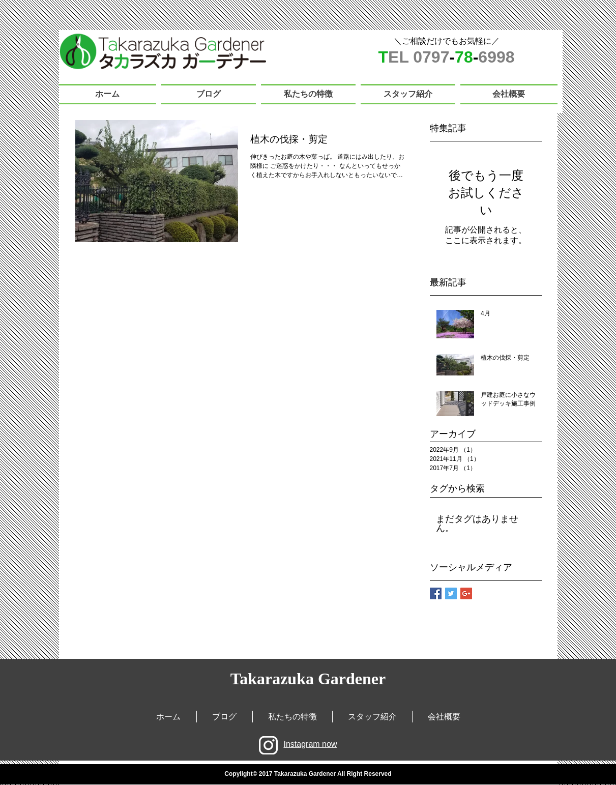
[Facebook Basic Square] (436, 593)
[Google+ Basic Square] (466, 593)
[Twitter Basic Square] (451, 593)
